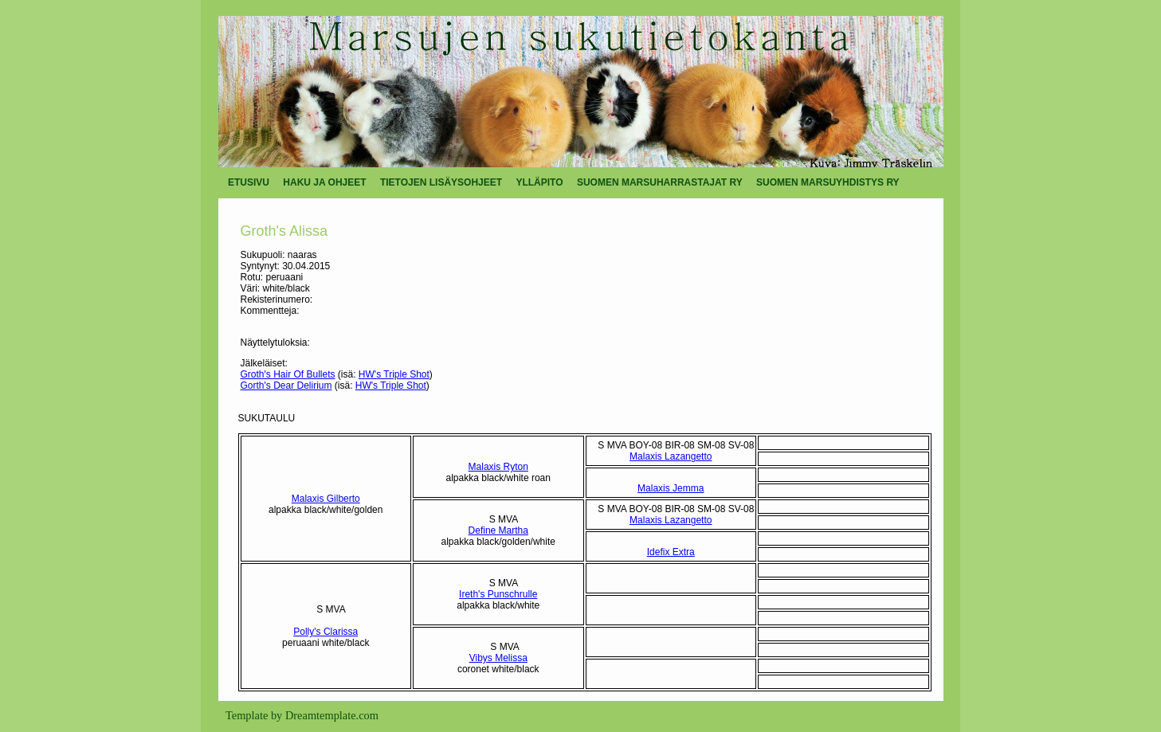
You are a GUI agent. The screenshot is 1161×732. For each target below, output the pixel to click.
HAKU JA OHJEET (324, 182)
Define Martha (498, 530)
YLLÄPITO (539, 182)
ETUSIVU (248, 182)
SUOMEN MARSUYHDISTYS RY (828, 182)
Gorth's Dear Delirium (286, 385)
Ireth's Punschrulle (498, 594)
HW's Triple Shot (394, 374)
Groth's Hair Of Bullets (288, 374)
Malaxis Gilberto (326, 498)
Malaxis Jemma (670, 488)
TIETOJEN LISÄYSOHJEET (441, 182)
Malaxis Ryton (498, 466)
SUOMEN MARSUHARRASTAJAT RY (660, 182)
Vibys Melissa (498, 657)
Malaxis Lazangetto (671, 456)
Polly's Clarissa (325, 631)
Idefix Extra (671, 552)
